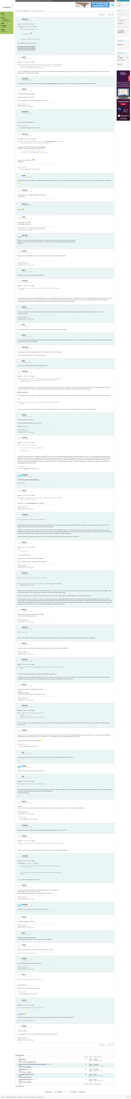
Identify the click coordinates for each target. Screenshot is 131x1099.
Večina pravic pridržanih (10, 1097)
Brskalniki (29, 1066)
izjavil (32, 24)
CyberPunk (96, 1069)
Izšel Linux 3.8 (22, 1059)
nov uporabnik (120, 30)
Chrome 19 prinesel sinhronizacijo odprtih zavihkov (32, 1064)
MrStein (24, 89)
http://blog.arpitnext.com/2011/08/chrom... (30, 479)
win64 (95, 1074)
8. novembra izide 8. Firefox (25, 1074)
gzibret (28, 127)
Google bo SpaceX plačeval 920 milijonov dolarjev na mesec (34, 1)
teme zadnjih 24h (6, 20)
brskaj (4, 27)
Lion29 (24, 944)
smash (95, 1079)
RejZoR (19, 62)
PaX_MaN (24, 235)
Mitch (23, 324)
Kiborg (24, 335)
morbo (24, 175)
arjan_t (19, 24)
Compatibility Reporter (51, 83)
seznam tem (120, 44)
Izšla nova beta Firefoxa (24, 1079)
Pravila (2, 1097)
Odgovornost (20, 1097)
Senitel (24, 57)
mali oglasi (5, 19)
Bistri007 (96, 1059)
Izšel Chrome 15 (22, 1069)
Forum (2, 17)
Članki (2, 23)
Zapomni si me (121, 20)
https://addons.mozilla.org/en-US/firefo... (27, 46)
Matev (23, 270)
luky (23, 752)
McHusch (20, 1060)
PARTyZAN (25, 347)
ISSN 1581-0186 (40, 1097)
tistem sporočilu (30, 503)
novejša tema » (81, 1091)
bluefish (24, 766)
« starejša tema (48, 1091)
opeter (24, 217)
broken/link (25, 78)
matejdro (24, 730)
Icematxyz (25, 280)
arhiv (4, 15)
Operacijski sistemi (31, 1061)
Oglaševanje (27, 1097)
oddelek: (63, 1091)
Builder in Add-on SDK (23, 392)
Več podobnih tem (19, 1086)
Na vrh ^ (128, 1097)
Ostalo (2, 29)
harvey (21, 26)
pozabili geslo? (120, 32)
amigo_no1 (25, 19)
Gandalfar (25, 474)
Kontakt (33, 1097)
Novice (2, 13)
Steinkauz (25, 190)
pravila (4, 31)
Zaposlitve (3, 25)
